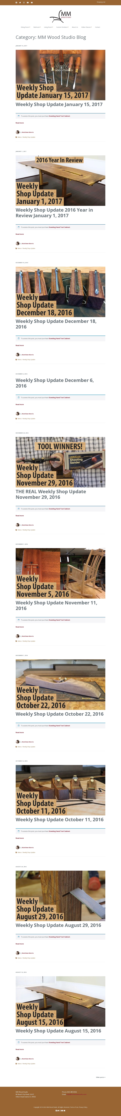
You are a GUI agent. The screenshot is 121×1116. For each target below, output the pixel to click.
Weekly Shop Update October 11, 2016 (60, 819)
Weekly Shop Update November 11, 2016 (56, 605)
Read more (20, 123)
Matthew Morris (28, 132)
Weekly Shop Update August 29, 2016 (58, 925)
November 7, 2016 (22, 544)
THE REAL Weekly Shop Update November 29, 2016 (51, 494)
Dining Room (25, 27)
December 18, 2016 (22, 262)
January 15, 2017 (21, 46)
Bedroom (37, 27)
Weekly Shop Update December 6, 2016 (55, 383)
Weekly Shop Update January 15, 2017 (59, 104)
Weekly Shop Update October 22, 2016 (60, 714)
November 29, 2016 (22, 433)
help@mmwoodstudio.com (76, 1094)
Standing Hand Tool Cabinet (59, 116)
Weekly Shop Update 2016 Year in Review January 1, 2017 (54, 213)
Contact (97, 27)
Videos (19, 137)
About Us (75, 27)
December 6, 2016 (21, 374)
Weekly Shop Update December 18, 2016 (56, 324)
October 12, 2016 (21, 761)
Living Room (48, 27)
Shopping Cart (101, 2)
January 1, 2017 (21, 151)
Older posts (100, 1077)
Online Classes (86, 27)
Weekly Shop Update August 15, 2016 (58, 1031)
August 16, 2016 (21, 972)
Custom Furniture (62, 27)
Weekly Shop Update (29, 137)
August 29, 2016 (21, 866)
